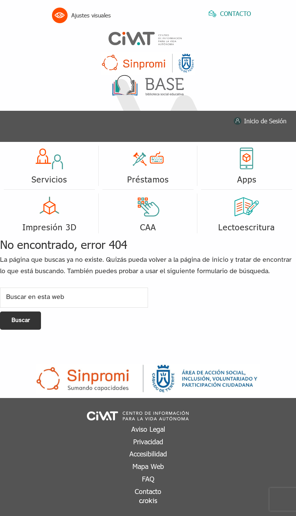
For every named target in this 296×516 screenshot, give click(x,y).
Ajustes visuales (81, 15)
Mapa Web (148, 466)
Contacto (148, 491)
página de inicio (204, 260)
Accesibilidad (148, 453)
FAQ (148, 478)
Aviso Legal (148, 429)
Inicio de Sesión (265, 121)
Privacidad (148, 441)
